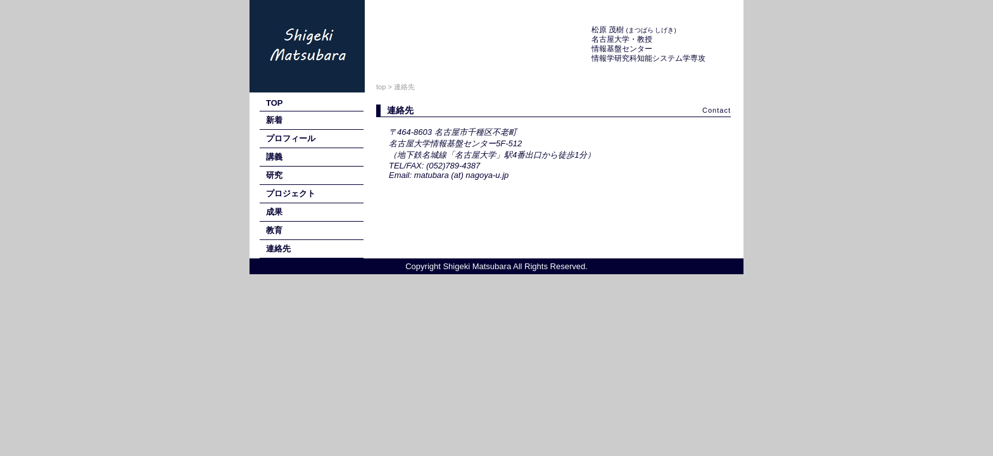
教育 (274, 230)
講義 (274, 157)
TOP (274, 103)
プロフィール (290, 138)
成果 (274, 212)
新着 (274, 120)
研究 (274, 175)
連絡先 (278, 248)
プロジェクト (290, 193)
